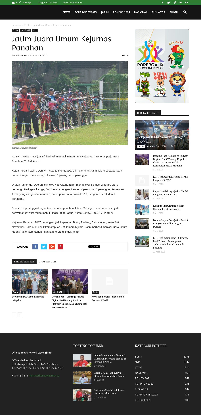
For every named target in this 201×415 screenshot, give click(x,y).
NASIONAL (140, 12)
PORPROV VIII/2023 (146, 394)
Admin (150, 146)
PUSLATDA (158, 12)
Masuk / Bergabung (72, 2)
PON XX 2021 (143, 378)
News (66, 12)
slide (35, 30)
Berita (27, 25)
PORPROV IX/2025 (86, 12)
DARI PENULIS (47, 261)
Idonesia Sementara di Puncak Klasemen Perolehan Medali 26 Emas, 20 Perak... (110, 358)
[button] (185, 12)
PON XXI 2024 (121, 12)
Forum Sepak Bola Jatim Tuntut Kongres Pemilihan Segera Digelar (170, 223)
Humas (23, 55)
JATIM (105, 12)
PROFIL (174, 12)
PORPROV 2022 (144, 383)
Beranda (16, 25)
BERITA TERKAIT (24, 261)
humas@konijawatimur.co (44, 375)
